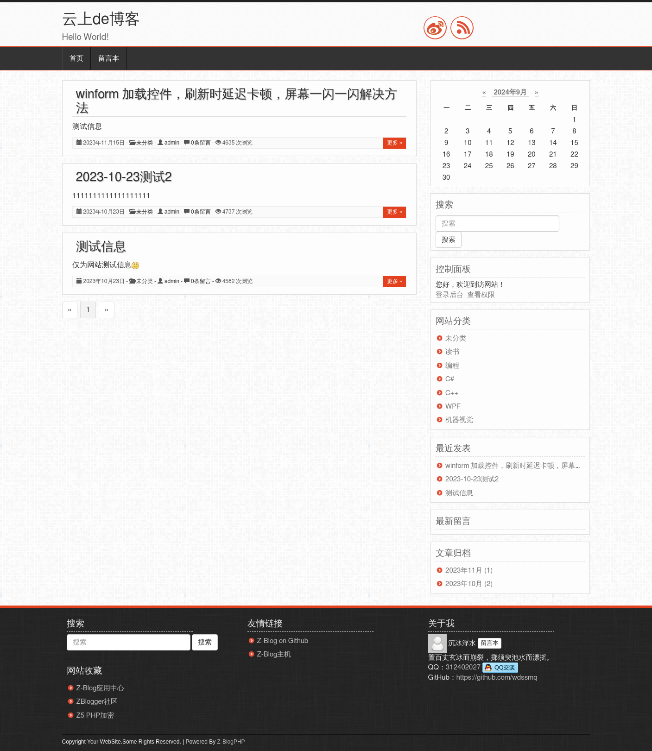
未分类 (144, 142)
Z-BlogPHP (231, 741)
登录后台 (449, 294)
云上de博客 (101, 19)
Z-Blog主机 (274, 654)
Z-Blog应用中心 (100, 688)
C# (449, 379)
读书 (452, 351)
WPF (453, 406)
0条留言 (201, 142)
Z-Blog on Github (283, 640)
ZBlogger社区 (97, 701)
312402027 (482, 667)
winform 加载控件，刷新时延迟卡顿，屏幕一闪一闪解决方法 (538, 465)
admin (172, 142)
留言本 (108, 58)
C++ (451, 393)
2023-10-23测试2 (124, 177)
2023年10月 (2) (469, 584)
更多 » (394, 142)
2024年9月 (510, 92)
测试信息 (101, 246)
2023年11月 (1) (469, 570)
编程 (452, 365)
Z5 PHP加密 (95, 715)
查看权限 (481, 294)
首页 (76, 58)
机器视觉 (459, 420)
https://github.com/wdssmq (497, 677)
